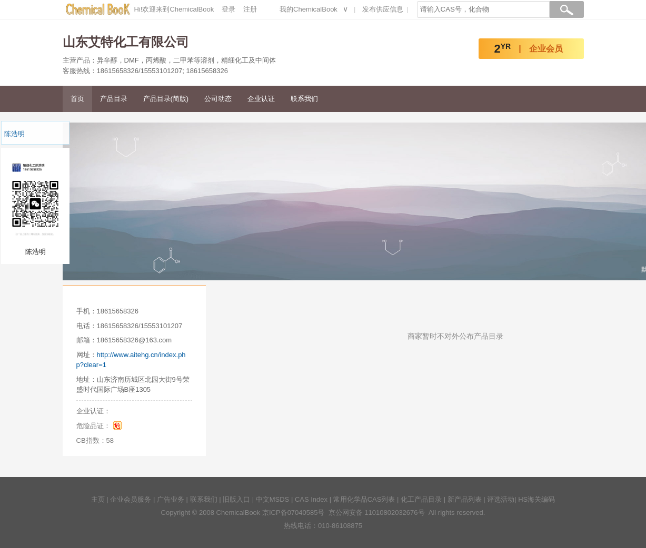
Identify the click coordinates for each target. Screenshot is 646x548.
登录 (228, 9)
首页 (77, 99)
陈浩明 (14, 134)
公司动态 (218, 99)
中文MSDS (273, 499)
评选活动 (500, 499)
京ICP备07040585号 (293, 512)
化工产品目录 (421, 499)
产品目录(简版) (166, 99)
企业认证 (261, 99)
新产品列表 (465, 499)
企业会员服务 (130, 499)
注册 (250, 9)
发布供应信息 (382, 9)
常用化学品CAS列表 (364, 499)
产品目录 (113, 99)
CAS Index (311, 499)
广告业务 (170, 499)
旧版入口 (236, 499)
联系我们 (304, 99)
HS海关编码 (536, 499)
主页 (98, 499)
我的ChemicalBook (308, 9)
